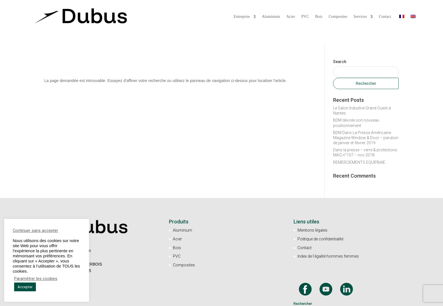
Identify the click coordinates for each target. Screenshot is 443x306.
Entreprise (242, 17)
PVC (305, 17)
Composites (338, 17)
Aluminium (271, 17)
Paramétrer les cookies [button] (35, 278)
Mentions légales (312, 198)
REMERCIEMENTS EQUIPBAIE (359, 130)
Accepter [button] (25, 287)
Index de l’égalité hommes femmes (328, 225)
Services (360, 17)
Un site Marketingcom (245, 299)
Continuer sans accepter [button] (35, 230)
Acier (290, 17)
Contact (385, 17)
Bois (319, 17)
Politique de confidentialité (320, 207)
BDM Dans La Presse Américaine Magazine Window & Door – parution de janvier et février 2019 (365, 106)
